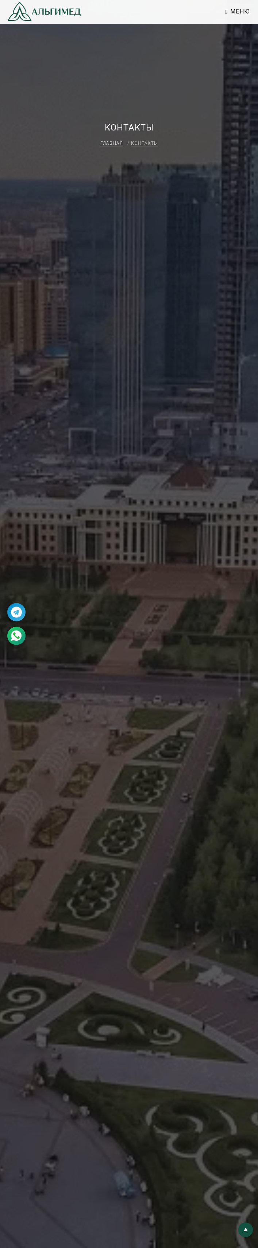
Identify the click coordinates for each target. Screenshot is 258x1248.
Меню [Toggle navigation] (238, 12)
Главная (111, 143)
